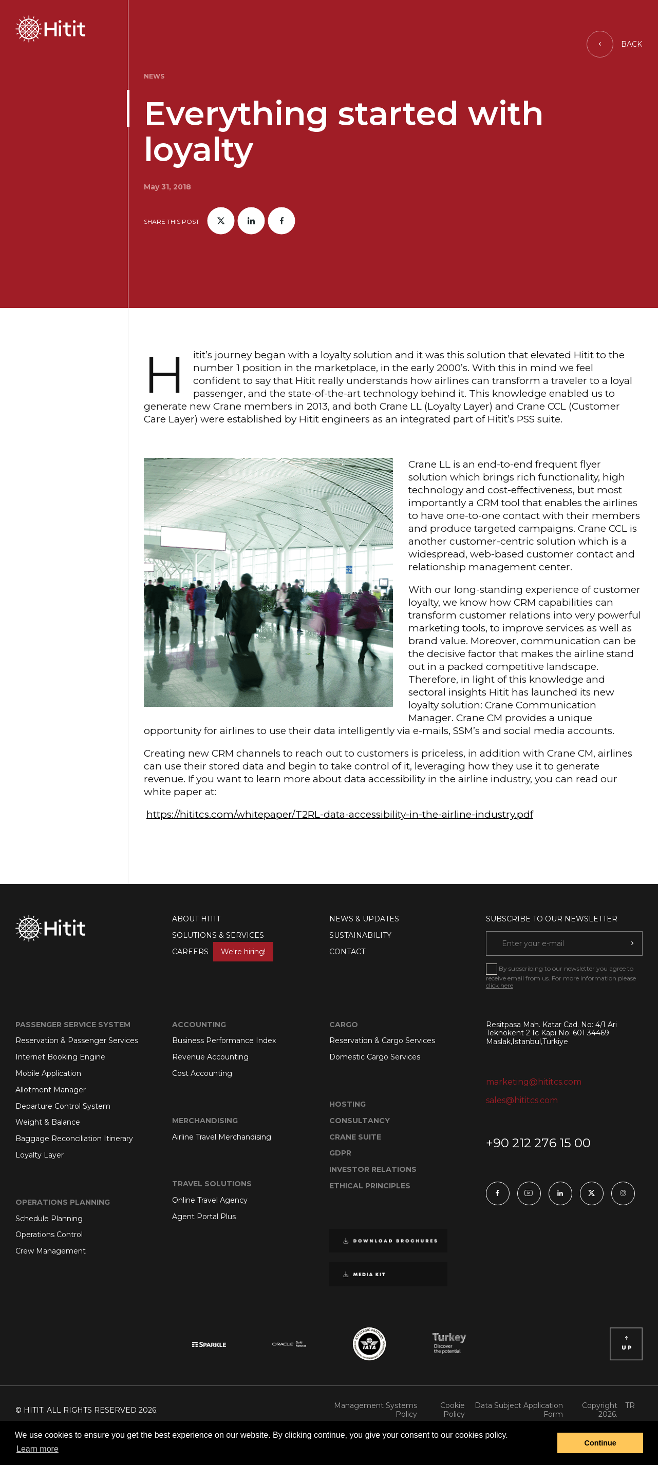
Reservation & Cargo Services (382, 1040)
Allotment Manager (50, 1089)
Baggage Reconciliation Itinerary (74, 1138)
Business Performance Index (224, 1040)
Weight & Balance (47, 1122)
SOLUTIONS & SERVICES (218, 935)
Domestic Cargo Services (374, 1057)
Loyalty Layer (39, 1155)
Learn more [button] (37, 1448)
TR (630, 1405)
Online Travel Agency (210, 1200)
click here (499, 985)
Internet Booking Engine (60, 1057)
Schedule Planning (49, 1218)
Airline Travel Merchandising (221, 1137)
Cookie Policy (452, 1410)
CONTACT (347, 951)
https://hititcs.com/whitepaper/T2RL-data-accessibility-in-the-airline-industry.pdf (339, 814)
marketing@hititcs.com (533, 1082)
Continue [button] (600, 1443)
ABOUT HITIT (196, 918)
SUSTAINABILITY (360, 935)
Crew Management (50, 1251)
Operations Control (49, 1234)
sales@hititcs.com (522, 1100)
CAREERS (222, 951)
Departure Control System (62, 1106)
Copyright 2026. (599, 1410)
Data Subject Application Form (519, 1410)
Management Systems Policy (375, 1410)
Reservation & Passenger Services (76, 1040)
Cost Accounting (202, 1073)
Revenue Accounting (210, 1057)
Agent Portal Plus (204, 1216)
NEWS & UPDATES (364, 918)
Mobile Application (48, 1073)
